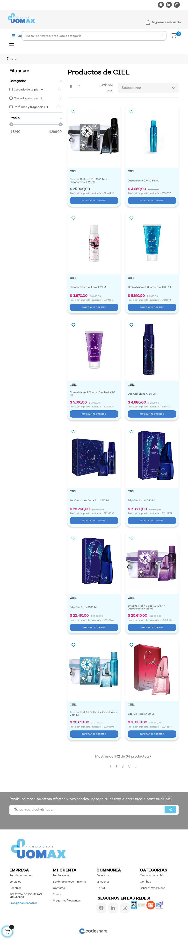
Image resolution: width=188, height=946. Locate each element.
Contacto (59, 888)
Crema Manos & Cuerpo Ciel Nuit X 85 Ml (93, 394)
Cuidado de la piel (151, 875)
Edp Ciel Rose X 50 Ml (141, 714)
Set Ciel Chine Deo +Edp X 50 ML (90, 500)
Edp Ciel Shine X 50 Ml (141, 500)
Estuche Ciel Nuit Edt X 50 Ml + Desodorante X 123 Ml (147, 607)
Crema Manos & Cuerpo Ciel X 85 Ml (149, 287)
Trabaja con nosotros (23, 903)
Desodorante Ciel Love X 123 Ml (88, 287)
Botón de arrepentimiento (69, 882)
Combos (145, 882)
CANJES (102, 888)
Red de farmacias (20, 875)
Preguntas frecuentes (67, 900)
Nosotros (15, 888)
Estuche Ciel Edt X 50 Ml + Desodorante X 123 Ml (94, 714)
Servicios (15, 882)
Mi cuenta (102, 882)
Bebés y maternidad (152, 888)
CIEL (73, 171)
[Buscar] (94, 36)
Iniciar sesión (62, 875)
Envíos (57, 894)
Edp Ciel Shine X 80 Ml (83, 607)
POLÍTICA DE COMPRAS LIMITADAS (25, 896)
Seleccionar (150, 88)
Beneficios (103, 875)
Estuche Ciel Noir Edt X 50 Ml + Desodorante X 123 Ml (89, 181)
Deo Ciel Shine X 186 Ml (141, 394)
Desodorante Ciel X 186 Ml (143, 180)
